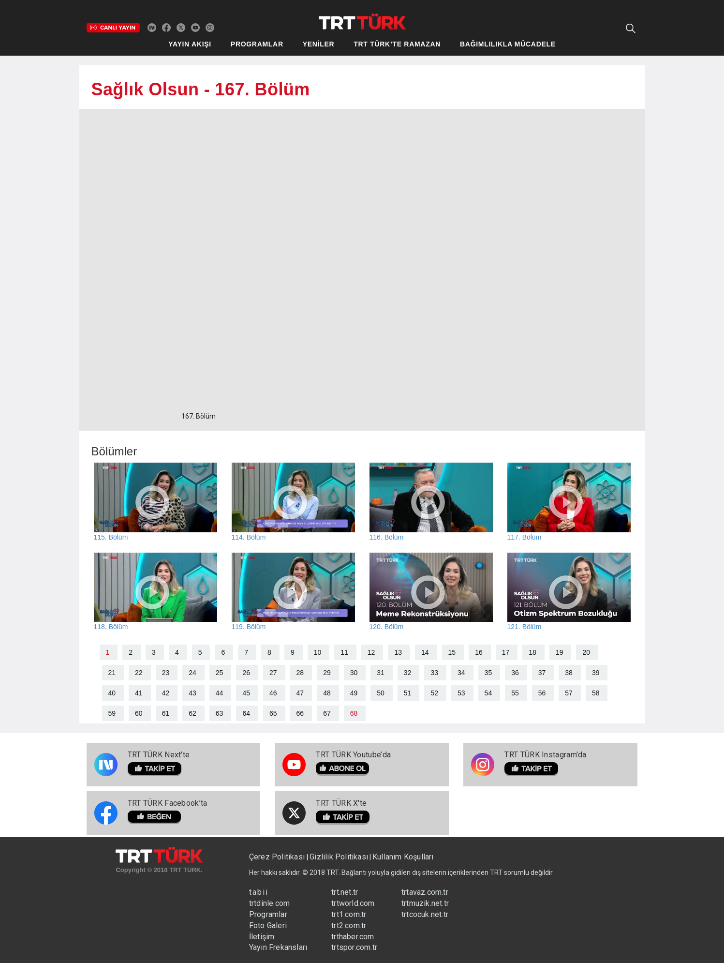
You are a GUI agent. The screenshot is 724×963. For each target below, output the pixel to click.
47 (300, 693)
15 (452, 652)
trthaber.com (352, 936)
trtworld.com (352, 903)
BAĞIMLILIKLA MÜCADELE (508, 44)
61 (166, 713)
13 (398, 652)
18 (532, 652)
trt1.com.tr (348, 914)
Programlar (268, 914)
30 (354, 673)
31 (380, 673)
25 (219, 673)
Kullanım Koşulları (403, 856)
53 (461, 693)
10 (318, 652)
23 (166, 673)
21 (112, 673)
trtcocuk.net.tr (424, 914)
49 (354, 693)
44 (219, 693)
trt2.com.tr (348, 925)
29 (327, 673)
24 (192, 673)
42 (166, 693)
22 (139, 673)
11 (344, 652)
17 (506, 652)
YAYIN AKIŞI (189, 44)
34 (461, 673)
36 (515, 673)
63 (219, 713)
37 (542, 673)
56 (542, 693)
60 (139, 713)
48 (327, 693)
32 (408, 673)
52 (434, 693)
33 (434, 673)
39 (596, 673)
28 (300, 673)
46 (273, 693)
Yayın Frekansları (278, 947)
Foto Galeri (268, 925)
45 (246, 693)
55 (515, 693)
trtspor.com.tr (354, 947)
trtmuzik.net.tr (425, 903)
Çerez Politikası (278, 856)
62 (192, 713)
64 (246, 713)
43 (192, 693)
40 (112, 693)
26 (246, 673)
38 (569, 673)
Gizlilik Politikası (339, 856)
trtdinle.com (269, 903)
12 (371, 652)
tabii (258, 892)
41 (139, 693)
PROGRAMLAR (257, 44)
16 (479, 652)
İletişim (262, 936)
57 (569, 693)
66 (300, 713)
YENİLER (319, 44)
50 (380, 693)
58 (596, 693)
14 (425, 652)
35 (488, 673)
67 (327, 713)
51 (408, 693)
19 (559, 652)
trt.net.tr (344, 892)
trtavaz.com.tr (424, 892)
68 (354, 713)
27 (273, 673)
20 (586, 652)
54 (488, 693)
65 (273, 713)
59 (112, 713)
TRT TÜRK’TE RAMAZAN (397, 44)
